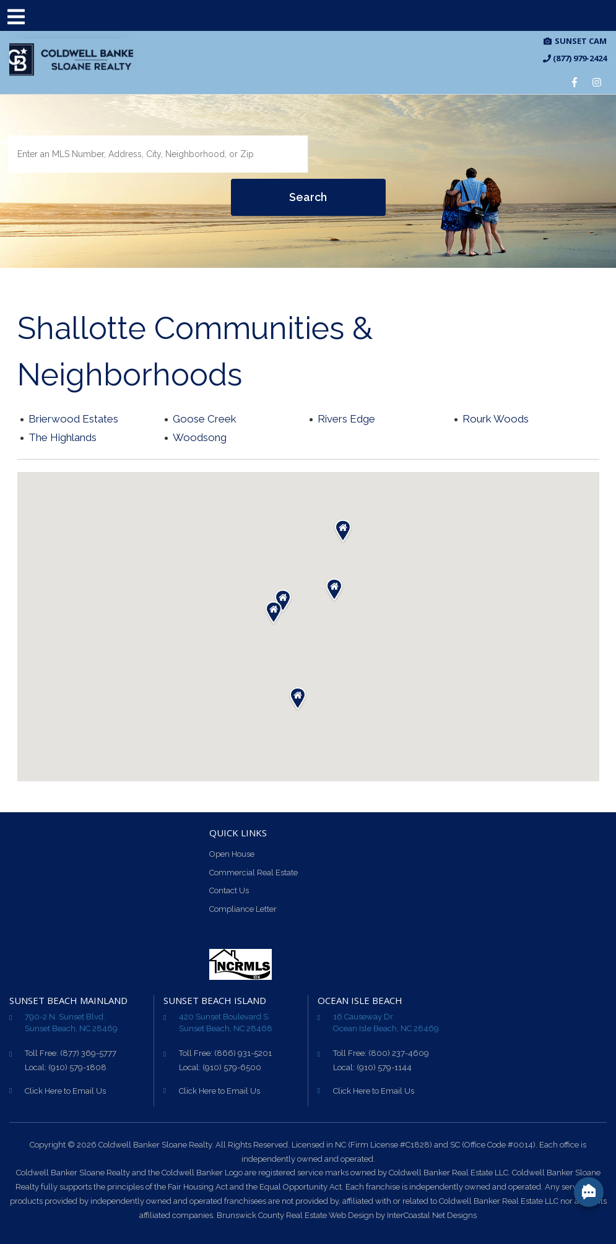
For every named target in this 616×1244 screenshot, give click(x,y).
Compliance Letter (243, 909)
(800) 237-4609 (398, 1053)
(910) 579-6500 (231, 1067)
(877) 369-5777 (88, 1053)
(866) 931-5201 (243, 1053)
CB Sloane (71, 60)
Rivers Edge (346, 419)
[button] (283, 601)
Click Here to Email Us (65, 1091)
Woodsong (200, 437)
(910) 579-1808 (77, 1067)
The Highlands (62, 437)
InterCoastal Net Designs (432, 1215)
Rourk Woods (495, 419)
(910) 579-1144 (384, 1067)
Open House (231, 854)
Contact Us (229, 890)
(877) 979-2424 (575, 58)
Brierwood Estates (73, 419)
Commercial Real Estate (253, 872)
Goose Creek (204, 419)
